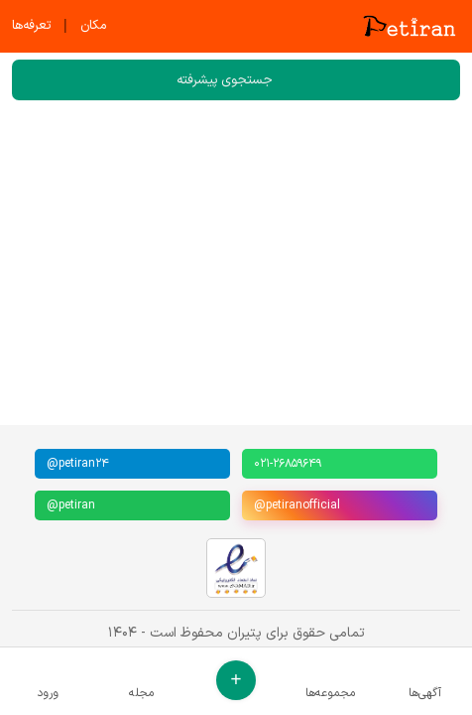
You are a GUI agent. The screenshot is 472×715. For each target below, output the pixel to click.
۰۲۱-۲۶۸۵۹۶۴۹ (287, 464)
